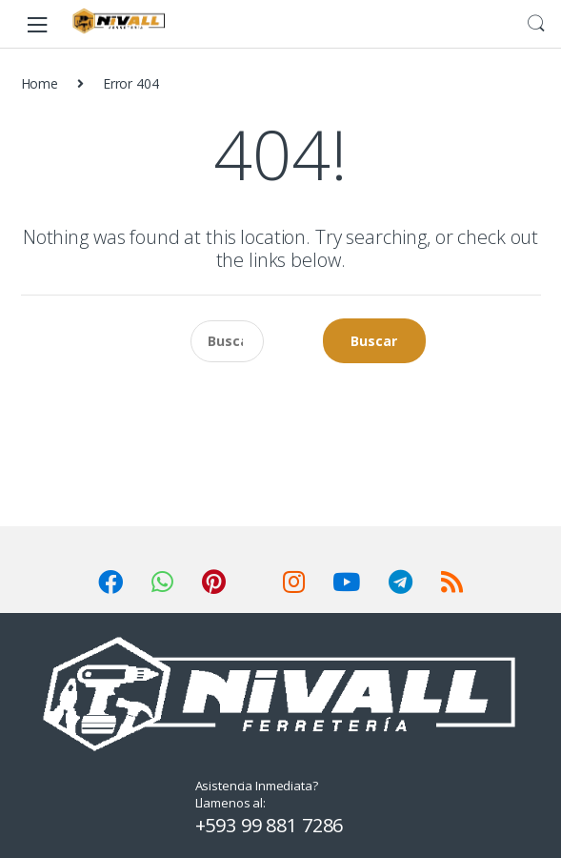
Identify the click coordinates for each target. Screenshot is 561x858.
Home (39, 83)
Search (536, 23)
